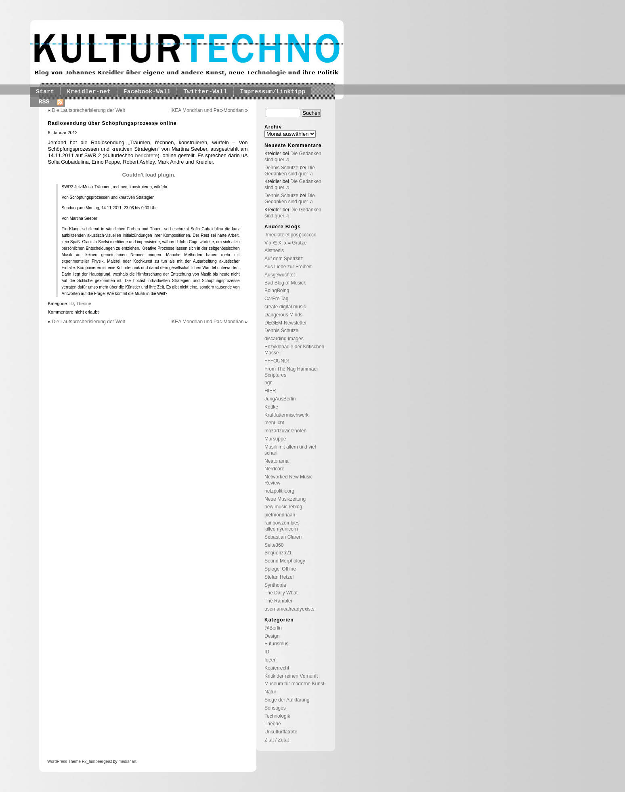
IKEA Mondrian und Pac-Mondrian (206, 110)
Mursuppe (275, 439)
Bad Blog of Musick (285, 283)
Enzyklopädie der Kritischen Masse (294, 350)
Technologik (277, 716)
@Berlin (273, 628)
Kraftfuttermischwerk (286, 415)
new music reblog (283, 507)
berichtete (146, 155)
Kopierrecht (276, 668)
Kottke (271, 407)
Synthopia (275, 585)
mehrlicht (274, 422)
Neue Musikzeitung (285, 499)
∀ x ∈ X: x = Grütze (285, 243)
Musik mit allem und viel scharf (290, 450)
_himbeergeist (99, 761)
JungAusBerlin (280, 399)
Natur (270, 692)
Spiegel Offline (280, 569)
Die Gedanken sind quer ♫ (289, 171)
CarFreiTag (276, 298)
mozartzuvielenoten (285, 431)
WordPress (57, 761)
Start (45, 91)
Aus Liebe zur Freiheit (288, 267)
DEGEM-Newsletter (285, 323)
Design (271, 636)
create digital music (285, 307)
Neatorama (276, 461)
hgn (268, 382)
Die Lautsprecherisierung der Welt (88, 110)
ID (71, 303)
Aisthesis (274, 250)
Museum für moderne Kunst (294, 684)
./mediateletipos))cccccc (290, 235)
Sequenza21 (278, 553)
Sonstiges (275, 708)
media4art (127, 761)
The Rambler (278, 601)
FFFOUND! (276, 361)
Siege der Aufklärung (286, 700)
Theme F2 (76, 761)
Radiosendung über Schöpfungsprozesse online (112, 123)
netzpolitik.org (279, 491)
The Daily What (281, 593)
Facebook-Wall (147, 91)
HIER (270, 391)
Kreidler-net (89, 91)
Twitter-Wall (205, 91)
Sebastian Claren (283, 537)
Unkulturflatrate (280, 732)
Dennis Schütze (281, 168)
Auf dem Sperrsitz (283, 258)
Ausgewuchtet (279, 275)
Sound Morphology (284, 561)
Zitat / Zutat (276, 740)
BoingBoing (276, 290)
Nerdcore (274, 469)
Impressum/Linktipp (272, 91)
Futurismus (276, 644)
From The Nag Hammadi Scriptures (291, 372)
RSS (44, 102)
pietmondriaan (279, 515)
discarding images (284, 338)
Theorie (83, 303)
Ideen (270, 660)
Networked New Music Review (288, 480)
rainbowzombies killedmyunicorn (282, 526)
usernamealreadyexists (289, 609)
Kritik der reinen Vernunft (291, 676)
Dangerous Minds (283, 315)
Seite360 (273, 545)
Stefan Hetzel (279, 577)
